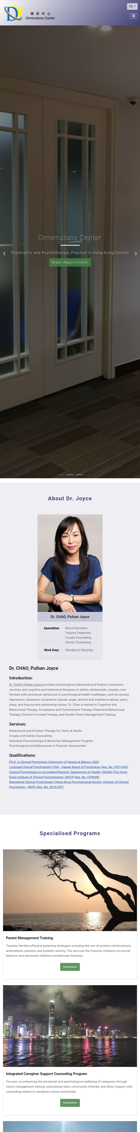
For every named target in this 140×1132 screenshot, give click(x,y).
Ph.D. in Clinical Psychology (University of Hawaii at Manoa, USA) (54, 762)
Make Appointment (70, 262)
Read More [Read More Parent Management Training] (70, 967)
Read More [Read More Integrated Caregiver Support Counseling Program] (70, 1102)
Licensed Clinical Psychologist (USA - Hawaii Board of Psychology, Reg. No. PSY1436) (68, 767)
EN (131, 6)
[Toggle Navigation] (134, 16)
